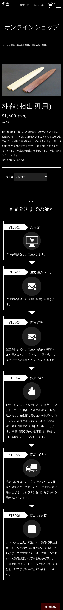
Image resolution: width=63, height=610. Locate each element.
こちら (21, 160)
